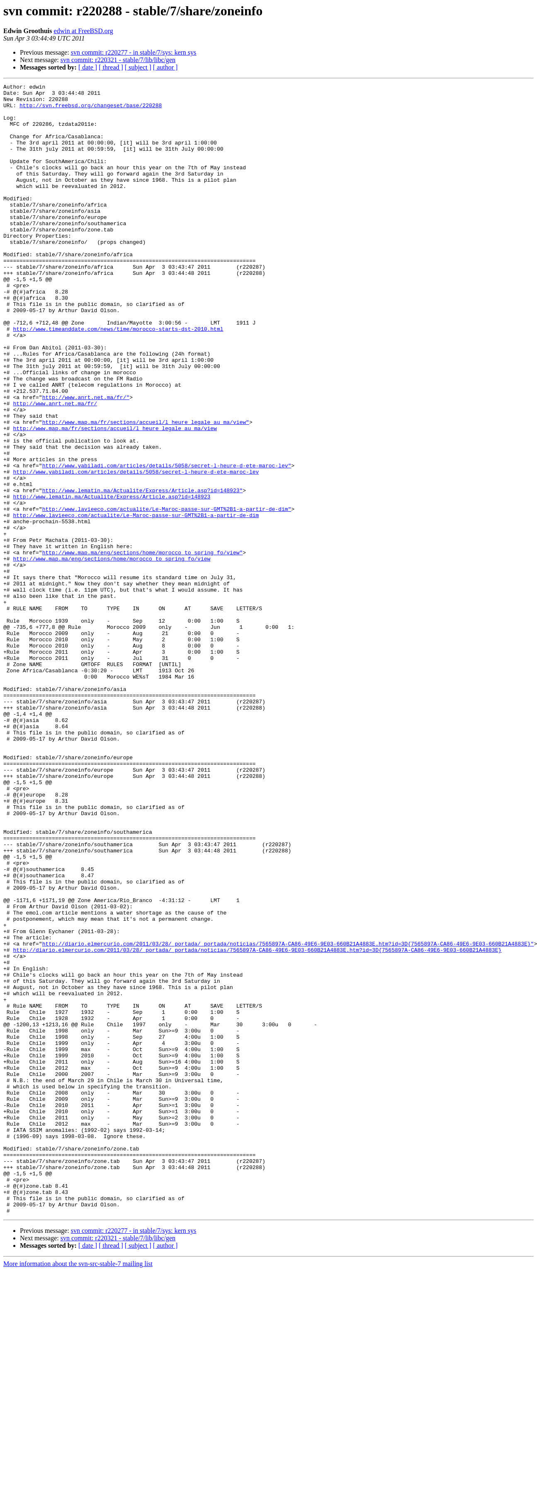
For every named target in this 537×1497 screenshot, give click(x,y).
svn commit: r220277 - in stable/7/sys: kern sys (134, 52)
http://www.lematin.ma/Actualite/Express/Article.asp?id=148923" (142, 572)
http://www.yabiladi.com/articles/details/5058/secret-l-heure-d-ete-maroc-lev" (167, 542)
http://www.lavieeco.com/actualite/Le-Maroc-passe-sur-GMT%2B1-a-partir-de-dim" (167, 594)
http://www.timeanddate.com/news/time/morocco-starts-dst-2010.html (118, 378)
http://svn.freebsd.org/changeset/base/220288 (90, 110)
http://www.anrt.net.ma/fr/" (86, 460)
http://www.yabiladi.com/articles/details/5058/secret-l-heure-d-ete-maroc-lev (136, 550)
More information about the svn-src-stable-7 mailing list (78, 1489)
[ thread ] (111, 67)
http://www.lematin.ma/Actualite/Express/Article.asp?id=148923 (111, 579)
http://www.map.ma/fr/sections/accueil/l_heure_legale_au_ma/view (114, 497)
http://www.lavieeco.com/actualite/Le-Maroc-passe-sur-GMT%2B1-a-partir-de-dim (136, 602)
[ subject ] (138, 67)
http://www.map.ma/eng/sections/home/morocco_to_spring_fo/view (111, 654)
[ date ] (87, 67)
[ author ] (165, 67)
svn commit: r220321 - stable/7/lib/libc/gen (118, 59)
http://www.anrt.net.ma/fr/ (55, 468)
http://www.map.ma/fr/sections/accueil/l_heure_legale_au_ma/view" (145, 490)
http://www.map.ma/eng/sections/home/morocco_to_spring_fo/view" (142, 646)
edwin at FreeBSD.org (83, 30)
